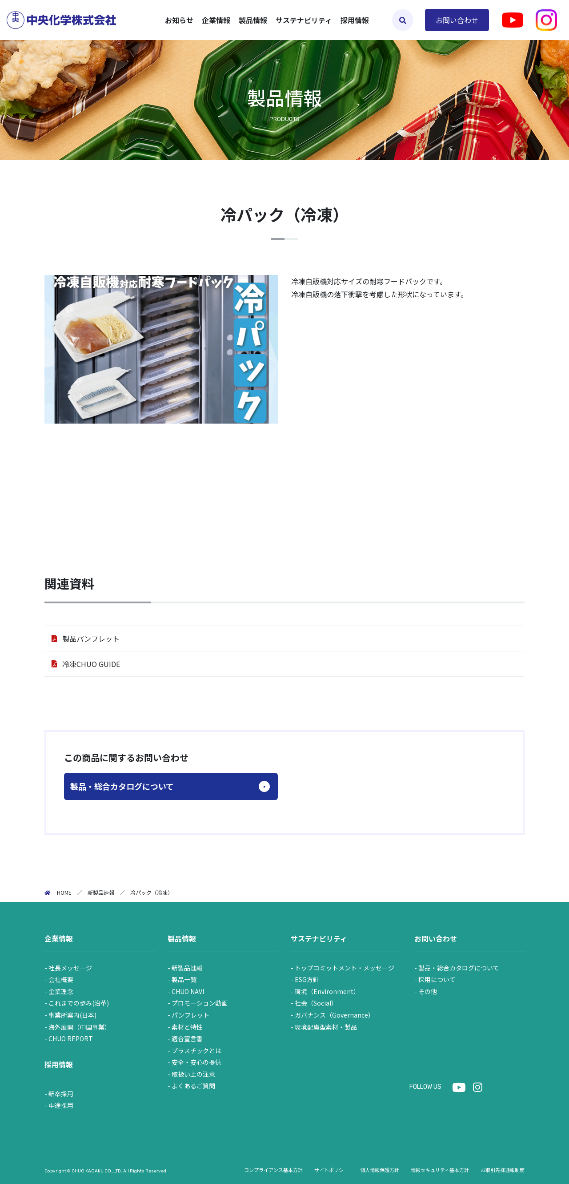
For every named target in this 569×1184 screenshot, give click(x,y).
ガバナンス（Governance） (334, 1014)
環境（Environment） (327, 991)
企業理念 (60, 991)
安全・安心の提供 (196, 1062)
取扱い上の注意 (193, 1074)
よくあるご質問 (193, 1085)
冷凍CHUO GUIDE (91, 664)
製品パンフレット (91, 638)
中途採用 (60, 1105)
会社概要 (60, 979)
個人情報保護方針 (379, 1169)
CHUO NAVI (188, 991)
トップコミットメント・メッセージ (344, 967)
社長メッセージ (70, 967)
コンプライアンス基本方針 (273, 1169)
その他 (427, 991)
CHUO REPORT (70, 1038)
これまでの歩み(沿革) (78, 1002)
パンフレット (190, 1014)
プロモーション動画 (200, 1002)
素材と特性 (187, 1026)
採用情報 (355, 20)
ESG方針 (307, 979)
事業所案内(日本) (72, 1014)
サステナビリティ (319, 938)
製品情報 (182, 938)
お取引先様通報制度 (503, 1169)
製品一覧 (184, 979)
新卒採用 (60, 1093)
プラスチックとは (196, 1050)
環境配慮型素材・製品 (326, 1026)
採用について (437, 979)
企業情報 (58, 938)
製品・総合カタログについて (122, 786)
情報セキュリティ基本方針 (440, 1169)
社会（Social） (316, 1002)
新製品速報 (187, 967)
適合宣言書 (187, 1038)
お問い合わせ (457, 20)
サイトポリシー (331, 1169)
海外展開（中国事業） (79, 1026)
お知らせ (179, 20)
